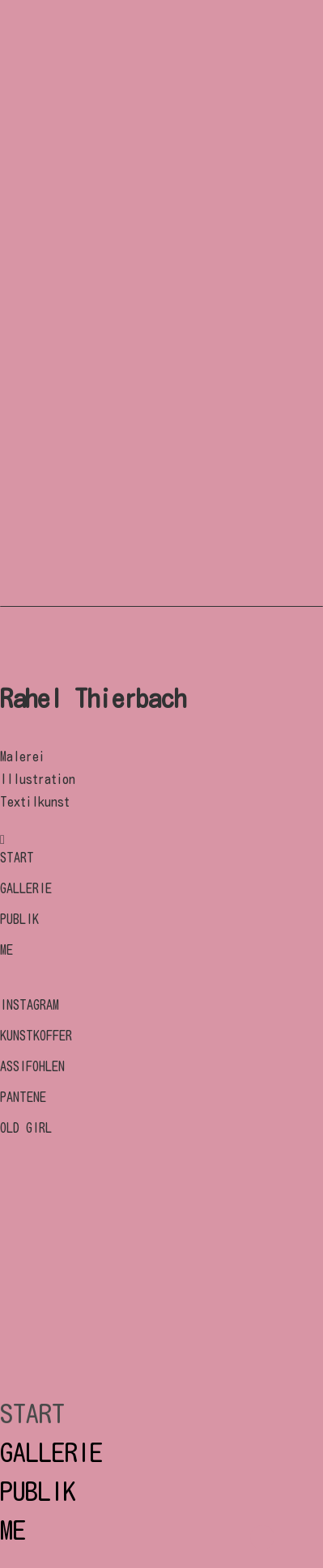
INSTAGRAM (29, 1004)
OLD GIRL (26, 1127)
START (17, 857)
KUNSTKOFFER (36, 1035)
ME (6, 949)
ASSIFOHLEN (32, 1066)
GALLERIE (26, 888)
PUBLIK (19, 919)
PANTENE (23, 1097)
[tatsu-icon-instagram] (2, 839)
